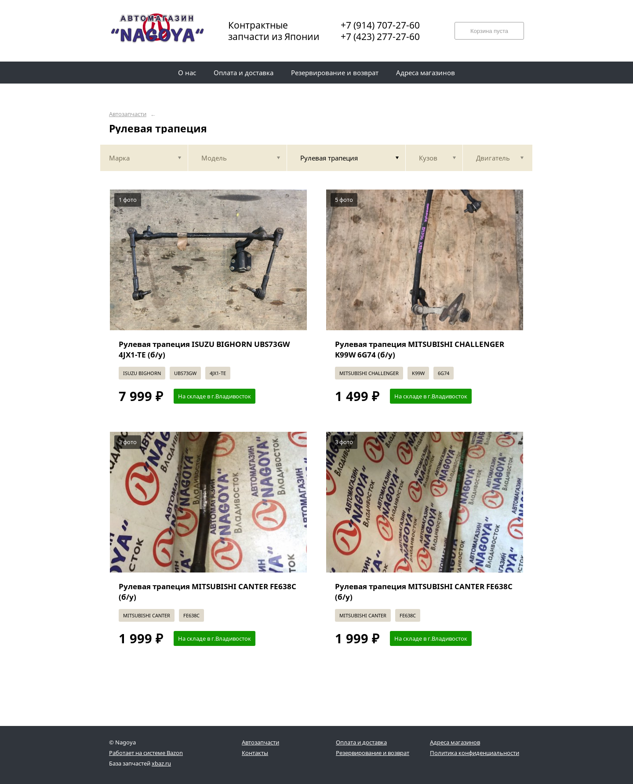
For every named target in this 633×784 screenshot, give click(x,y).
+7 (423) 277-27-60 (380, 36)
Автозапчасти (127, 114)
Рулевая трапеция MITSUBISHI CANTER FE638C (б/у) (207, 591)
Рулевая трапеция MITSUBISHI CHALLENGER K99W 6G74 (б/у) (419, 349)
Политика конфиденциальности (474, 753)
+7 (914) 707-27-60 (380, 25)
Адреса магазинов (455, 742)
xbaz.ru (161, 763)
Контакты (255, 753)
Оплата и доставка (361, 742)
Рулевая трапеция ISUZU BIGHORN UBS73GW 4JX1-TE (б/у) (204, 349)
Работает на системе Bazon (146, 753)
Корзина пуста (489, 31)
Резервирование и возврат (372, 753)
